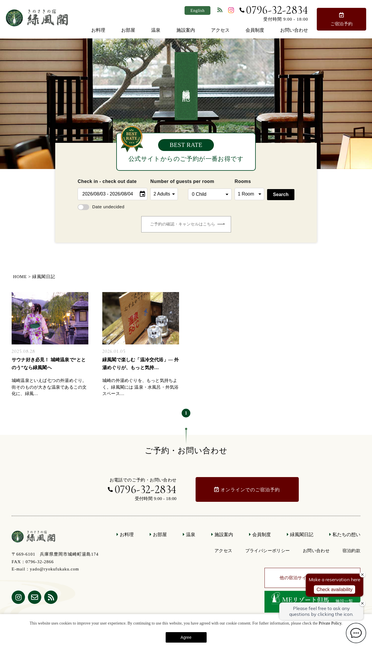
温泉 (155, 30)
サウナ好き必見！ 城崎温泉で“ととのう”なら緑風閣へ (49, 363)
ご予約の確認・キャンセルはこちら (187, 224)
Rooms (243, 181)
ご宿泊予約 (341, 24)
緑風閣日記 (301, 534)
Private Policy (330, 623)
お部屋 (128, 30)
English (197, 10)
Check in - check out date (107, 181)
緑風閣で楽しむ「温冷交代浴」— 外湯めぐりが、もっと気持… (140, 363)
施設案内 (185, 30)
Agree (185, 637)
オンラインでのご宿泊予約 (250, 489)
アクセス (220, 30)
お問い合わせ (294, 30)
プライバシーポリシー (267, 550)
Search (280, 194)
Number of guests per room (167, 181)
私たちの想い (346, 534)
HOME (20, 276)
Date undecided (101, 206)
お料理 (98, 30)
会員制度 (255, 30)
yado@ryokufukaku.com (54, 569)
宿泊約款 (351, 550)
